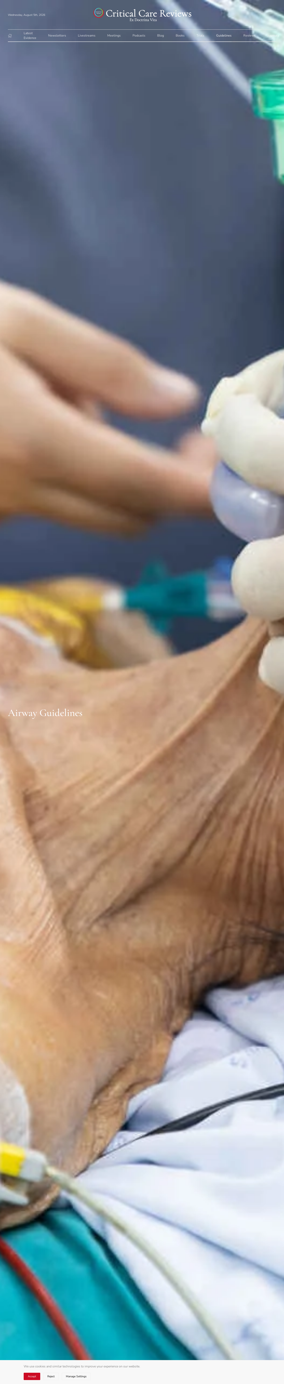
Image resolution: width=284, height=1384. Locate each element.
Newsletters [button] (57, 35)
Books (180, 35)
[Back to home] (142, 15)
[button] (10, 35)
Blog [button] (160, 35)
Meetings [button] (114, 35)
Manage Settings (76, 1376)
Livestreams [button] (86, 35)
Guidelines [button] (224, 35)
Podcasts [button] (139, 35)
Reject (51, 1376)
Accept (32, 1376)
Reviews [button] (249, 35)
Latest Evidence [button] (30, 35)
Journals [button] (273, 35)
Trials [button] (200, 35)
